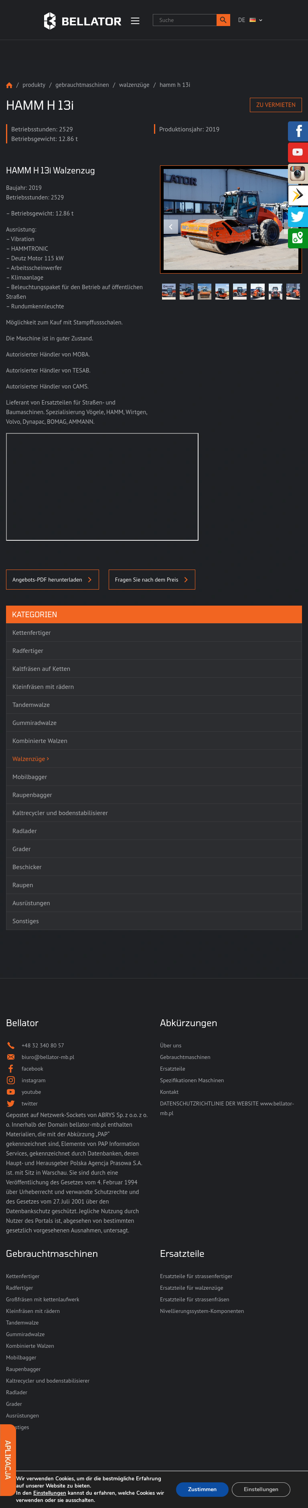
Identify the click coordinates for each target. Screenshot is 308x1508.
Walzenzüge (134, 85)
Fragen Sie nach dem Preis (152, 579)
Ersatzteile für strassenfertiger (196, 1276)
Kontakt (169, 1091)
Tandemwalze (22, 1322)
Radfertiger (19, 1287)
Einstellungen (49, 1493)
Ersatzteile (172, 1068)
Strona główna (9, 85)
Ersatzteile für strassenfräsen (194, 1299)
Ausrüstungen (22, 1415)
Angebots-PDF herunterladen (52, 579)
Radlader (16, 1392)
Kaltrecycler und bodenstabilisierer (47, 1380)
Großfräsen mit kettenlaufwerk (42, 1299)
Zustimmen (202, 1489)
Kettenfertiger (23, 1276)
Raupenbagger (23, 1369)
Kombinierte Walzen (30, 1345)
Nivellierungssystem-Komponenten (202, 1311)
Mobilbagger (21, 1357)
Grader (14, 1403)
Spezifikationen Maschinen (192, 1080)
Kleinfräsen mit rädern (33, 1311)
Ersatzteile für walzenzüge (191, 1287)
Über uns (170, 1045)
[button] (223, 20)
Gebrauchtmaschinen (82, 85)
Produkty (33, 85)
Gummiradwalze (25, 1334)
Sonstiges (17, 1427)
